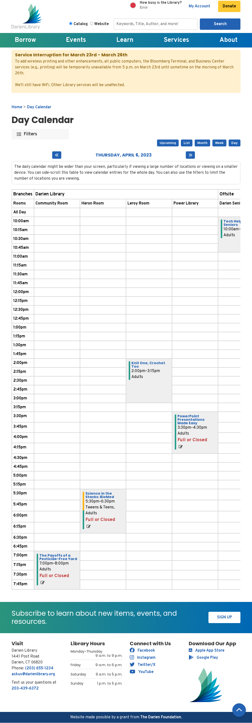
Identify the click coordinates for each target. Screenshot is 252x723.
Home (17, 107)
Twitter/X (143, 664)
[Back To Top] (239, 710)
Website (101, 24)
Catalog (81, 24)
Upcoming (168, 143)
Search (220, 24)
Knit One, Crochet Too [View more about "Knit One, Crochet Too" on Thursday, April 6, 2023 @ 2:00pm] (148, 364)
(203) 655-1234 (39, 668)
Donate (229, 6)
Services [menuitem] (176, 40)
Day (234, 143)
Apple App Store (206, 650)
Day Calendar (39, 107)
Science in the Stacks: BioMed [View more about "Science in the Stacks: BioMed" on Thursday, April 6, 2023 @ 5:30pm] (99, 495)
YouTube (142, 672)
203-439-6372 (25, 688)
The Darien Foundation (160, 717)
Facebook (142, 650)
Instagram (143, 657)
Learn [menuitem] (124, 40)
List (187, 143)
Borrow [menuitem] (25, 40)
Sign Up (224, 617)
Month (202, 143)
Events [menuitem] (76, 40)
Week (219, 143)
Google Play (203, 657)
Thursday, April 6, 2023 (123, 155)
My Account (199, 6)
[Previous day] (56, 155)
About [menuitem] (228, 40)
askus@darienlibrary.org (33, 674)
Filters (30, 134)
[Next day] (190, 155)
